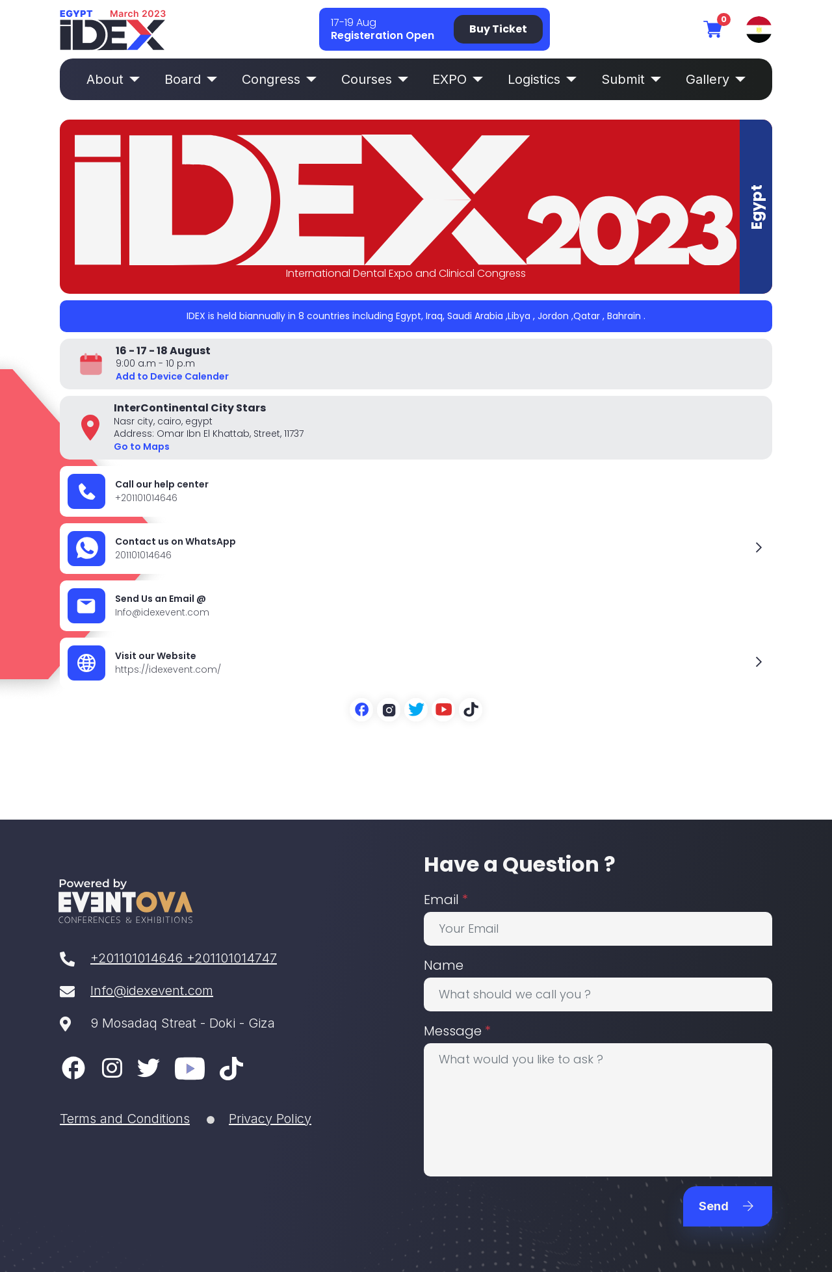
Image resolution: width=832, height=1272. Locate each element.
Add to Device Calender (172, 376)
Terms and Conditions (125, 1118)
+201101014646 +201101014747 (168, 958)
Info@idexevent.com (136, 990)
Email (446, 899)
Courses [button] (374, 79)
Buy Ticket (498, 28)
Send (726, 1206)
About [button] (113, 79)
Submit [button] (631, 79)
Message (457, 1031)
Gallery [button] (716, 79)
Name (443, 965)
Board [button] (190, 79)
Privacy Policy (270, 1118)
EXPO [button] (457, 79)
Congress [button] (279, 79)
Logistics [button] (542, 79)
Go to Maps (142, 446)
